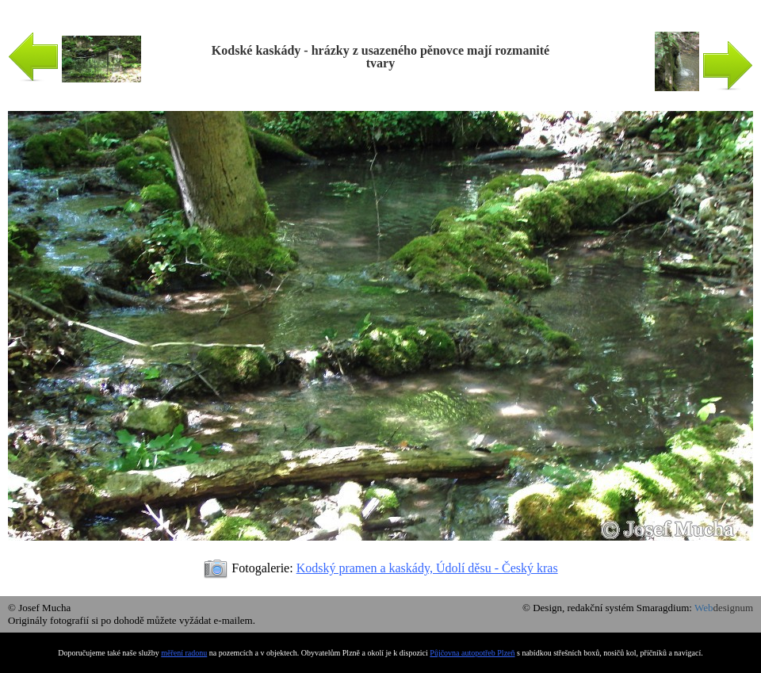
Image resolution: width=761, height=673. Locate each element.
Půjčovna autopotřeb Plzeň (472, 652)
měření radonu (184, 652)
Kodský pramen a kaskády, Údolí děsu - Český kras (427, 568)
